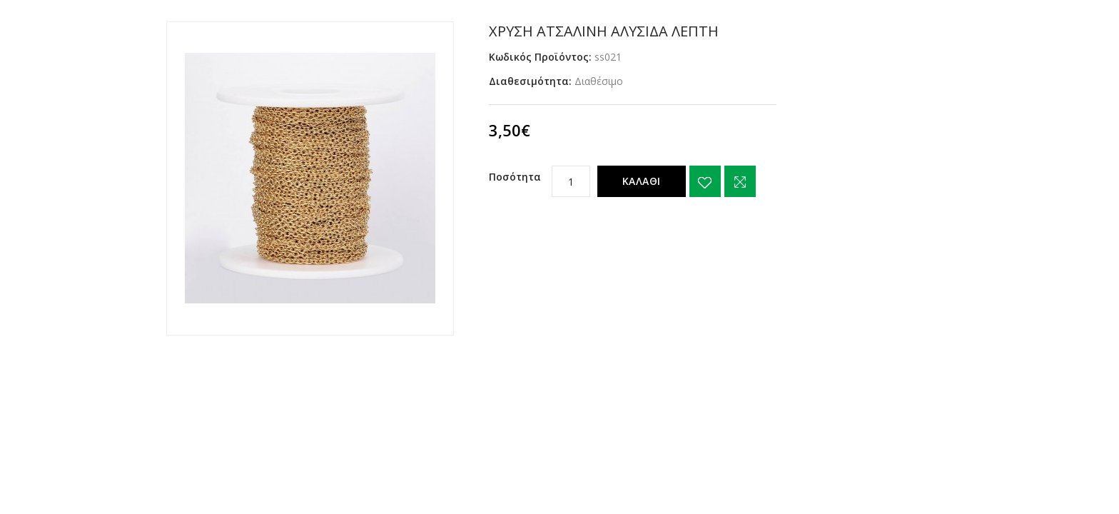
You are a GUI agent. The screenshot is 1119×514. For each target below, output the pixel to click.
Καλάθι (641, 181)
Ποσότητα (515, 176)
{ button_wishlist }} (705, 181)
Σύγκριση (740, 181)
